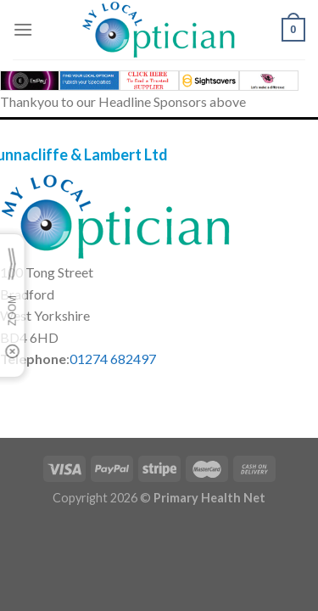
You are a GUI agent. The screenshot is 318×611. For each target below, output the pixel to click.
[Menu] (23, 29)
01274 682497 (113, 358)
